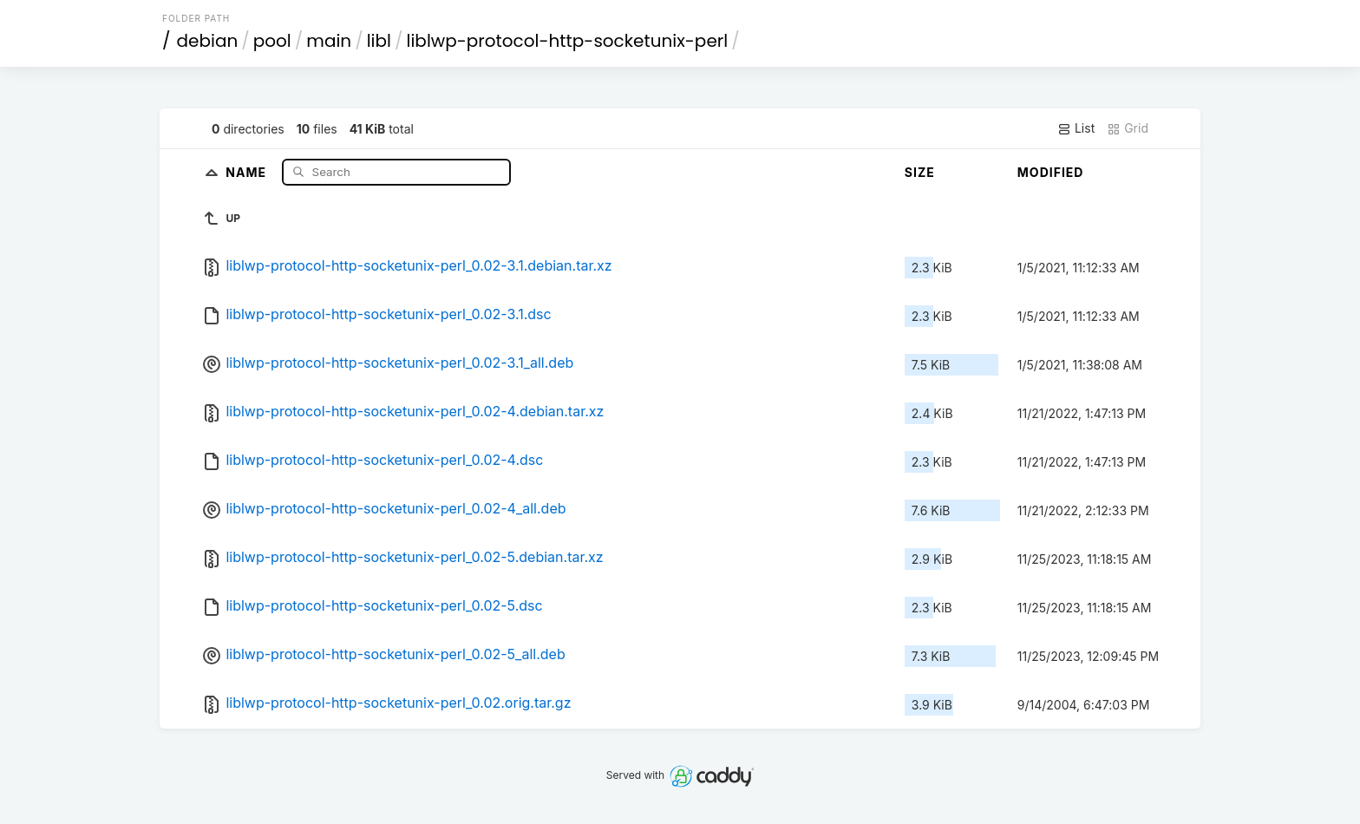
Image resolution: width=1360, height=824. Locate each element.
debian (208, 41)
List (1076, 128)
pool (272, 41)
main (328, 41)
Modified (1050, 172)
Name (248, 171)
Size (920, 172)
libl (379, 41)
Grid (1127, 128)
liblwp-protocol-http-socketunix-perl (568, 41)
